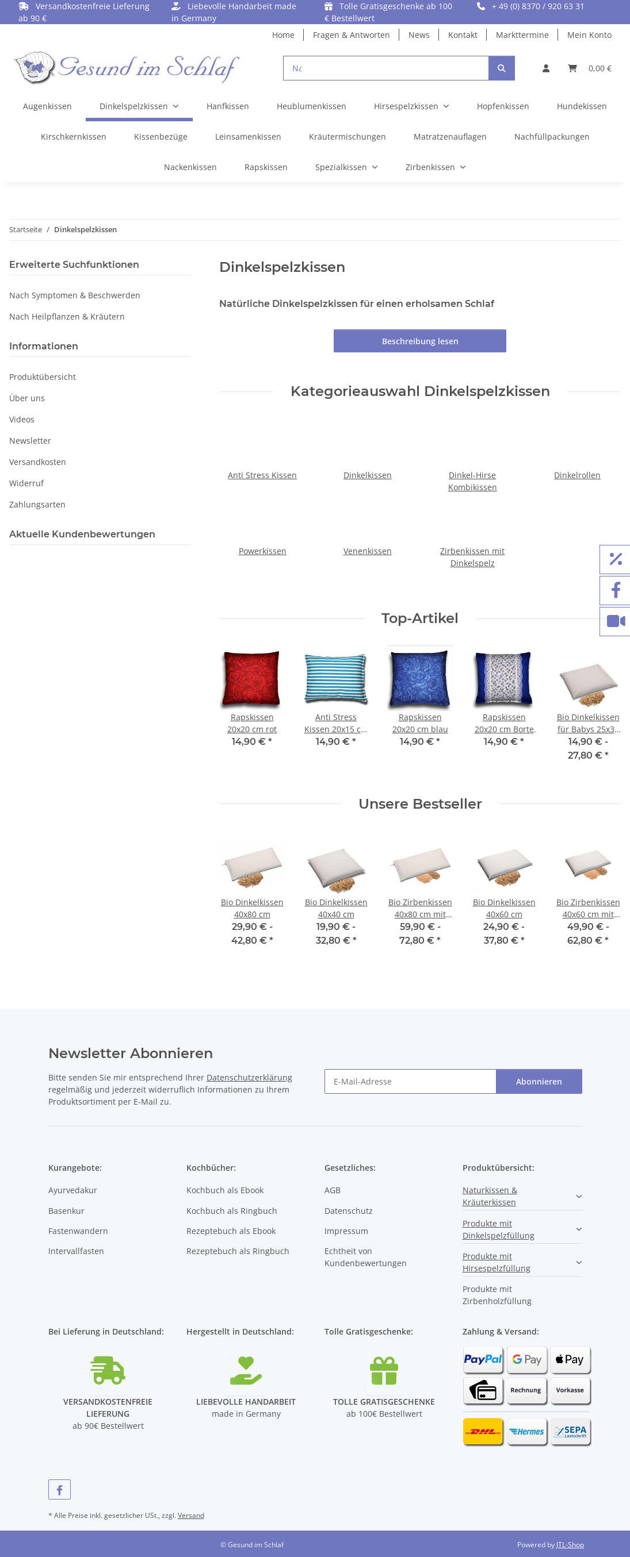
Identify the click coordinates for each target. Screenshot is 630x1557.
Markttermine (522, 34)
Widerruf (26, 483)
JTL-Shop (570, 1545)
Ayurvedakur (72, 1190)
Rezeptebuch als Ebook (231, 1230)
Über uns (27, 398)
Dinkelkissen (367, 475)
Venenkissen (367, 550)
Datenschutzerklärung (249, 1077)
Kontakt (463, 34)
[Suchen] (501, 68)
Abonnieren (539, 1081)
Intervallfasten (76, 1250)
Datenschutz (348, 1210)
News (419, 34)
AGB (332, 1190)
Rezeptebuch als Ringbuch (237, 1250)
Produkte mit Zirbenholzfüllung (497, 1294)
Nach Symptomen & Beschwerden (74, 295)
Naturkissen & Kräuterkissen (490, 1196)
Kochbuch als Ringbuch (231, 1210)
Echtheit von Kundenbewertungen (365, 1256)
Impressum (346, 1230)
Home (283, 34)
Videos (22, 419)
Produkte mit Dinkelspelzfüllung (498, 1229)
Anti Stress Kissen (262, 475)
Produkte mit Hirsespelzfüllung (496, 1262)
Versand (191, 1515)
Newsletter (30, 440)
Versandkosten (37, 461)
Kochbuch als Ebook (225, 1190)
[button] (546, 68)
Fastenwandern (78, 1230)
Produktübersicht (42, 376)
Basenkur (66, 1210)
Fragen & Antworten (351, 34)
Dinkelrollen (577, 475)
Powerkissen (263, 550)
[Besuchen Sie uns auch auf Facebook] (59, 1489)
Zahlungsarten (37, 504)
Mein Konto (589, 34)
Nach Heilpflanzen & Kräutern (67, 316)
